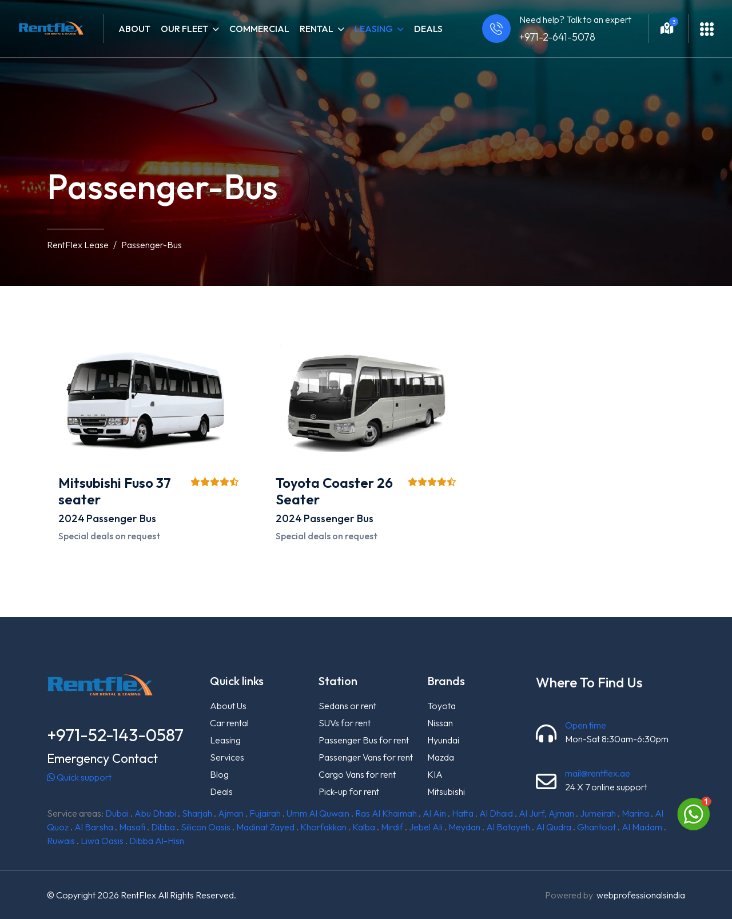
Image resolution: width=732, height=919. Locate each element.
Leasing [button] (379, 28)
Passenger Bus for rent (364, 740)
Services (227, 757)
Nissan (440, 723)
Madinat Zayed (265, 827)
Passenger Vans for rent (366, 757)
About (134, 28)
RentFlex (138, 895)
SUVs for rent (345, 723)
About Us (228, 705)
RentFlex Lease (78, 244)
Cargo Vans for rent (357, 774)
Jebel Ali (426, 827)
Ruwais (61, 840)
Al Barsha (93, 827)
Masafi (132, 827)
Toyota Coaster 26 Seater (334, 491)
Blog (219, 774)
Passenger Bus (121, 518)
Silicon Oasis (205, 827)
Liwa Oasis (102, 840)
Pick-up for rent (349, 791)
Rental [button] (322, 28)
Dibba (163, 827)
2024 (71, 518)
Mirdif (392, 827)
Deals (428, 28)
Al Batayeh (508, 827)
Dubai (117, 813)
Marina (635, 813)
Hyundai (443, 740)
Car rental (229, 723)
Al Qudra (553, 827)
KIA (435, 774)
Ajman (231, 813)
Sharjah (197, 813)
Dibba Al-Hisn (156, 840)
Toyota (441, 705)
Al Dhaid (496, 813)
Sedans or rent (347, 705)
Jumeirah (598, 813)
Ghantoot (596, 827)
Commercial (259, 28)
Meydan (464, 827)
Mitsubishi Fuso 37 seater (114, 491)
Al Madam (642, 827)
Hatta (463, 813)
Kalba (363, 827)
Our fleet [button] (190, 28)
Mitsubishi (446, 791)
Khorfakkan (323, 827)
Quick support (79, 777)
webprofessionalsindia (640, 895)
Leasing (225, 740)
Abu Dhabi (155, 813)
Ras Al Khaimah (386, 813)
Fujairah (265, 813)
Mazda (440, 757)
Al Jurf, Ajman (546, 813)
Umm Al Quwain (318, 813)
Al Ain (434, 813)
